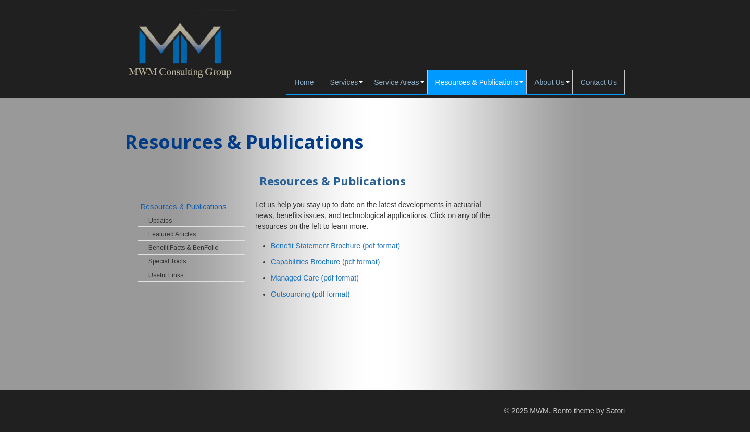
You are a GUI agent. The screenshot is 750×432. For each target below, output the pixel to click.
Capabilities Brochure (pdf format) (326, 262)
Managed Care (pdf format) (315, 278)
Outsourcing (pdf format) (310, 294)
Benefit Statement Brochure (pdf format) (335, 246)
